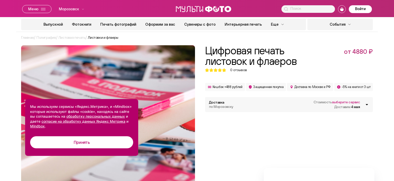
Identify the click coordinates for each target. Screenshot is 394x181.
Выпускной (53, 24)
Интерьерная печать (243, 24)
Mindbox (37, 126)
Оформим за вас (160, 24)
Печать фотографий (118, 24)
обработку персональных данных (95, 116)
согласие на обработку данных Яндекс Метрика (83, 121)
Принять (82, 142)
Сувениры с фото (200, 24)
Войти (360, 9)
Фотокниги (81, 24)
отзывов (238, 70)
